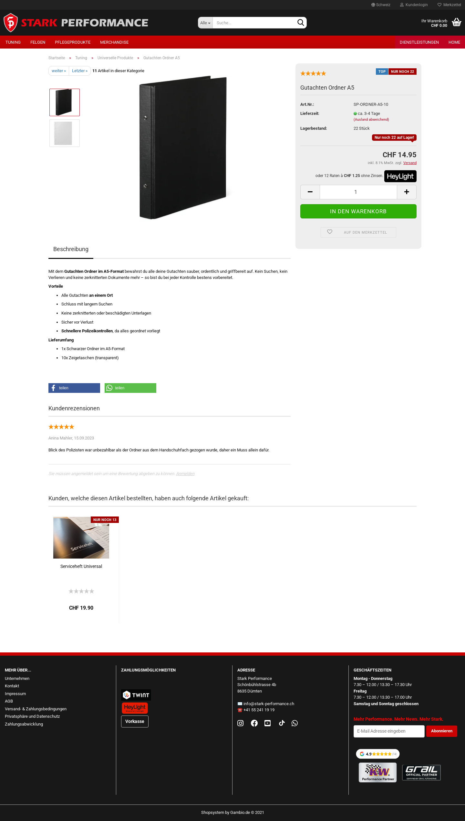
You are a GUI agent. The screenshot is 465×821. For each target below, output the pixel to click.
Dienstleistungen (419, 42)
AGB (9, 701)
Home (454, 42)
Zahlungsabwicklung (24, 724)
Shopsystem (212, 812)
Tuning (13, 42)
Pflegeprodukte (72, 42)
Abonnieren (441, 730)
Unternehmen (17, 678)
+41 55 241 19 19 (258, 709)
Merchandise (114, 42)
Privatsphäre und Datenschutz (32, 716)
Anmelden (185, 473)
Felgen (37, 42)
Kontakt (12, 685)
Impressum (15, 693)
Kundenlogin (414, 5)
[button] (74, 388)
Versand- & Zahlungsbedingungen (36, 708)
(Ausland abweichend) (371, 119)
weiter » (59, 70)
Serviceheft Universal (81, 566)
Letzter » (80, 70)
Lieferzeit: (309, 113)
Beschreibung (70, 249)
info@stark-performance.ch (268, 703)
